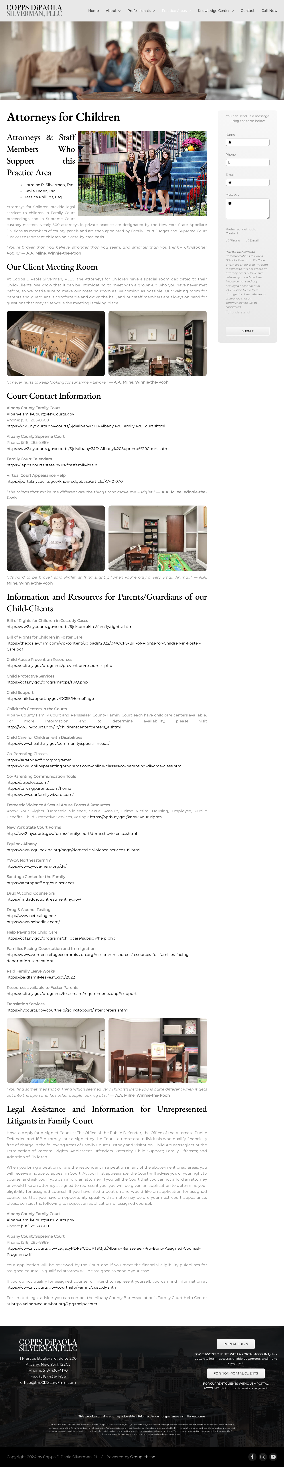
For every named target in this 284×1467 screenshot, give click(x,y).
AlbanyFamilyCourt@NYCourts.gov (40, 414)
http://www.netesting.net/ (31, 915)
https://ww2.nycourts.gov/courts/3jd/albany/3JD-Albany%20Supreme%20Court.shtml (88, 448)
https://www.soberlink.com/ (33, 922)
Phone (231, 154)
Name (230, 135)
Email (230, 175)
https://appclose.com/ (28, 782)
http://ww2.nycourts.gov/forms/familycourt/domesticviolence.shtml (72, 833)
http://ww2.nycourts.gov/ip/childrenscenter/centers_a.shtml (64, 727)
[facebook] (252, 1457)
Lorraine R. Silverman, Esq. (49, 185)
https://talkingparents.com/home (39, 788)
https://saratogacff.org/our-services (40, 883)
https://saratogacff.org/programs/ (39, 760)
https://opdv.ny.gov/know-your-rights (126, 817)
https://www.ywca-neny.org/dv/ (37, 866)
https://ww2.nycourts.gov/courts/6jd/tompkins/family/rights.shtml (70, 626)
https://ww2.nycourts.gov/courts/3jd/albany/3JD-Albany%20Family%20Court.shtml (86, 426)
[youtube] (273, 1457)
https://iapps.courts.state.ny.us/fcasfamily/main (52, 465)
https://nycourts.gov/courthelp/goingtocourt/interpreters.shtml (68, 1010)
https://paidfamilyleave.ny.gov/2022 (41, 977)
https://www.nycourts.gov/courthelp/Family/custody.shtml (63, 1287)
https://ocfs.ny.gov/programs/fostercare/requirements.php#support (72, 993)
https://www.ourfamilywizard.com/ (40, 794)
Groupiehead (143, 1457)
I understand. (240, 312)
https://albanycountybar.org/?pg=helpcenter (54, 1304)
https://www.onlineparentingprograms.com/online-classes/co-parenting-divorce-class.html (95, 766)
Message (232, 195)
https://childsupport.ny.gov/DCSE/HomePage (50, 698)
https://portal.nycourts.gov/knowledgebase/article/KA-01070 (65, 481)
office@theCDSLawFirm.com (48, 1382)
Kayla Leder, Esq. (40, 191)
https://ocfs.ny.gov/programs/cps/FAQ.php (47, 682)
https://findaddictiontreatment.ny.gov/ (44, 899)
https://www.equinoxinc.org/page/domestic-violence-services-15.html (73, 850)
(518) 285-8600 (35, 1226)
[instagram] (263, 1457)
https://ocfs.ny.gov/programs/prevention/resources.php (59, 665)
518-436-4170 (55, 1370)
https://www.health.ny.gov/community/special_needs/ (58, 743)
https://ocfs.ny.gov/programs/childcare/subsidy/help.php (61, 938)
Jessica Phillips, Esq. (43, 197)
